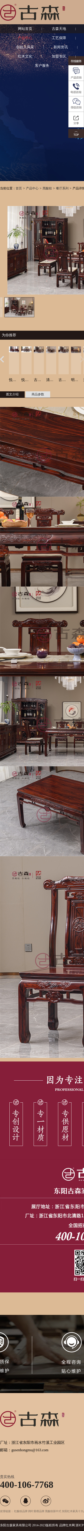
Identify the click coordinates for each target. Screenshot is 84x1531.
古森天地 (59, 29)
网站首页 (25, 29)
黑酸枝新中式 (53, 1511)
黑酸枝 (47, 188)
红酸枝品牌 (21, 1511)
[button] (2, 359)
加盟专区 (59, 56)
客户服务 (42, 65)
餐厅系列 (62, 188)
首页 (19, 188)
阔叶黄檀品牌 (36, 1511)
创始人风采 (25, 47)
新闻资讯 (61, 47)
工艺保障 (59, 38)
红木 (68, 1525)
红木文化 (25, 56)
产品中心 (25, 38)
